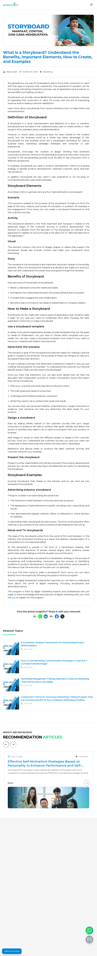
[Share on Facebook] (56, 616)
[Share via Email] (51, 616)
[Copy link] (34, 616)
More (48, 783)
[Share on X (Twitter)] (62, 616)
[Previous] (6, 744)
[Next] (13, 744)
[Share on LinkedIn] (45, 616)
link (14, 597)
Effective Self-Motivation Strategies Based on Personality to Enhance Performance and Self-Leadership (44, 764)
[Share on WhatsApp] (40, 616)
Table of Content (12, 951)
